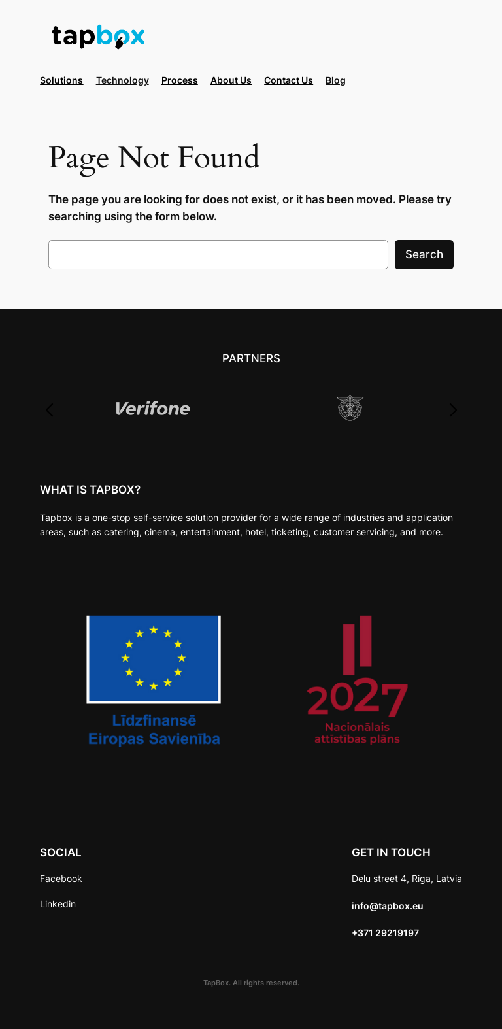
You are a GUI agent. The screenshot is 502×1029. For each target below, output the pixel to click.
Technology (122, 80)
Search (424, 254)
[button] (49, 410)
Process (179, 80)
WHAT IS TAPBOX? (90, 489)
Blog (336, 80)
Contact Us (288, 80)
